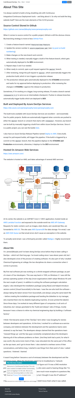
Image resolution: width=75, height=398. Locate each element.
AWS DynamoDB (38, 230)
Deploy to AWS (50, 134)
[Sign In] (69, 2)
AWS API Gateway (58, 222)
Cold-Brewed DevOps (10, 2)
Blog (19, 2)
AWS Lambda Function (12, 222)
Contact (28, 2)
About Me (7, 389)
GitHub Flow (38, 39)
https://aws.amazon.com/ (13, 154)
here (37, 128)
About (23, 2)
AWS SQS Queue (12, 233)
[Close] (35, 363)
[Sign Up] (64, 2)
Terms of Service (43, 391)
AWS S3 (17, 230)
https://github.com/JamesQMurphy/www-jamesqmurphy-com (27, 29)
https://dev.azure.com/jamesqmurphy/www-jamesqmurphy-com (28, 108)
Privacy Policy (17, 375)
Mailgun (51, 239)
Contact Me (8, 391)
